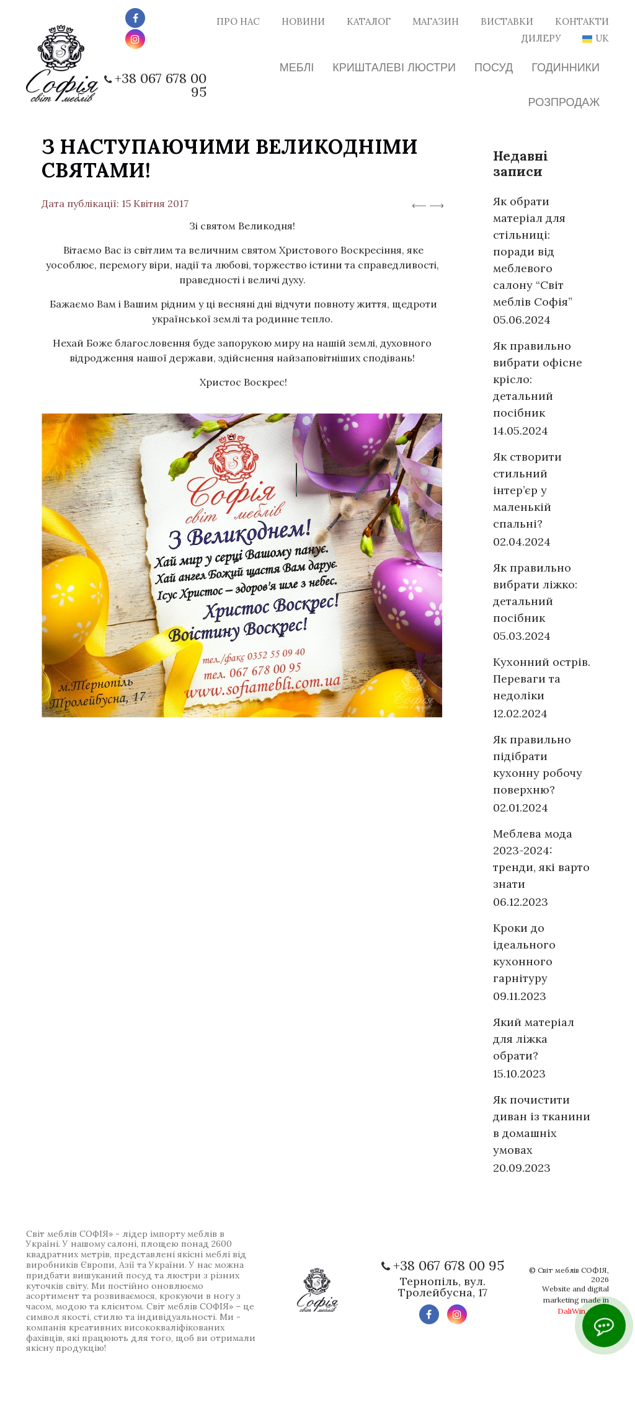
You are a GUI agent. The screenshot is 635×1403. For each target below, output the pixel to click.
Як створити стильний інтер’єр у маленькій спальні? (527, 490)
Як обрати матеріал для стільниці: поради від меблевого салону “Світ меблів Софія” (532, 251)
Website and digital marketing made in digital (575, 1300)
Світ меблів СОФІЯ (572, 1270)
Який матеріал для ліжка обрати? (533, 1039)
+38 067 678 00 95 (160, 84)
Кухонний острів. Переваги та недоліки (541, 678)
